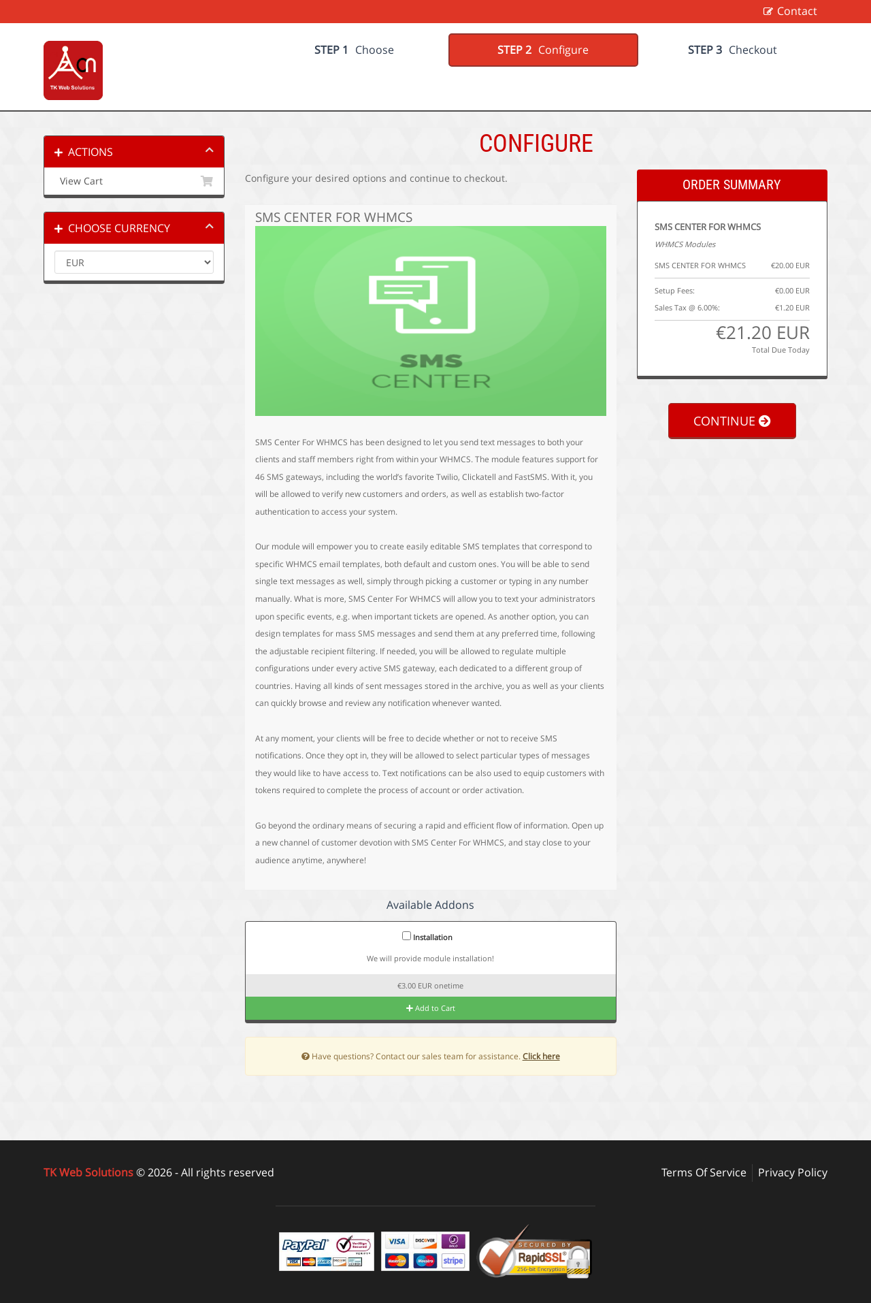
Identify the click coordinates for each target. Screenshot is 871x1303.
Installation (427, 936)
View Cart (134, 181)
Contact (797, 10)
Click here (541, 1055)
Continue (732, 421)
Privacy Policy (792, 1172)
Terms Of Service (703, 1172)
